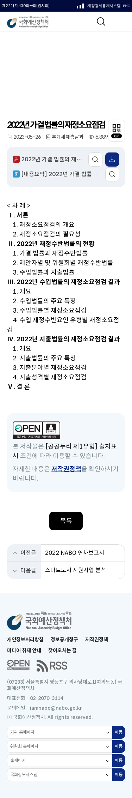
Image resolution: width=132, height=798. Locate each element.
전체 (77, 61)
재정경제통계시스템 (99, 8)
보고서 (27, 61)
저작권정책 (66, 469)
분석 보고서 (53, 61)
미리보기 (95, 159)
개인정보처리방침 (25, 639)
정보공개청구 (64, 639)
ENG (126, 6)
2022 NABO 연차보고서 (74, 553)
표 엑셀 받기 (112, 159)
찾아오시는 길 (62, 650)
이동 (120, 734)
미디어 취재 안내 (24, 650)
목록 (66, 521)
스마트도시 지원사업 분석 (75, 570)
